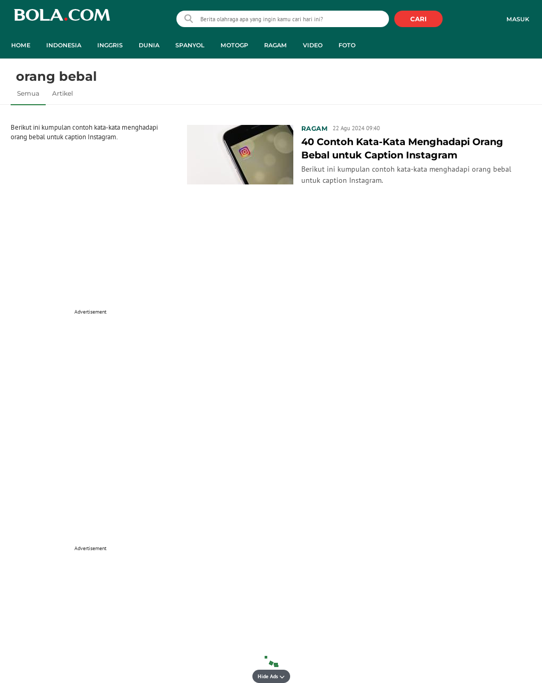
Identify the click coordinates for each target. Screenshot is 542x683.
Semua (28, 93)
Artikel (62, 93)
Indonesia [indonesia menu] (63, 45)
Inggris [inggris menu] (110, 45)
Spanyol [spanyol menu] (190, 45)
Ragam (314, 128)
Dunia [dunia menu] (149, 45)
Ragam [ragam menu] (275, 45)
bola (62, 20)
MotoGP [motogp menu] (234, 45)
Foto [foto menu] (346, 45)
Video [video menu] (313, 45)
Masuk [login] (517, 19)
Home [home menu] (20, 45)
